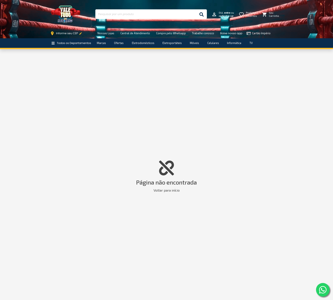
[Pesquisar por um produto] (145, 14)
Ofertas (119, 43)
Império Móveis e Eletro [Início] (66, 14)
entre (227, 12)
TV (251, 43)
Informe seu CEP (67, 33)
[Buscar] (201, 14)
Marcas (101, 43)
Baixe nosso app (231, 33)
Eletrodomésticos (143, 43)
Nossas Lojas (105, 33)
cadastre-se (226, 15)
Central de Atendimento (135, 33)
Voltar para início (167, 190)
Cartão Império (259, 33)
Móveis (194, 43)
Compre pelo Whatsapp (171, 33)
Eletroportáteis (172, 43)
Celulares (213, 43)
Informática (234, 43)
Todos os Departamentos (71, 43)
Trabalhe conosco (203, 33)
